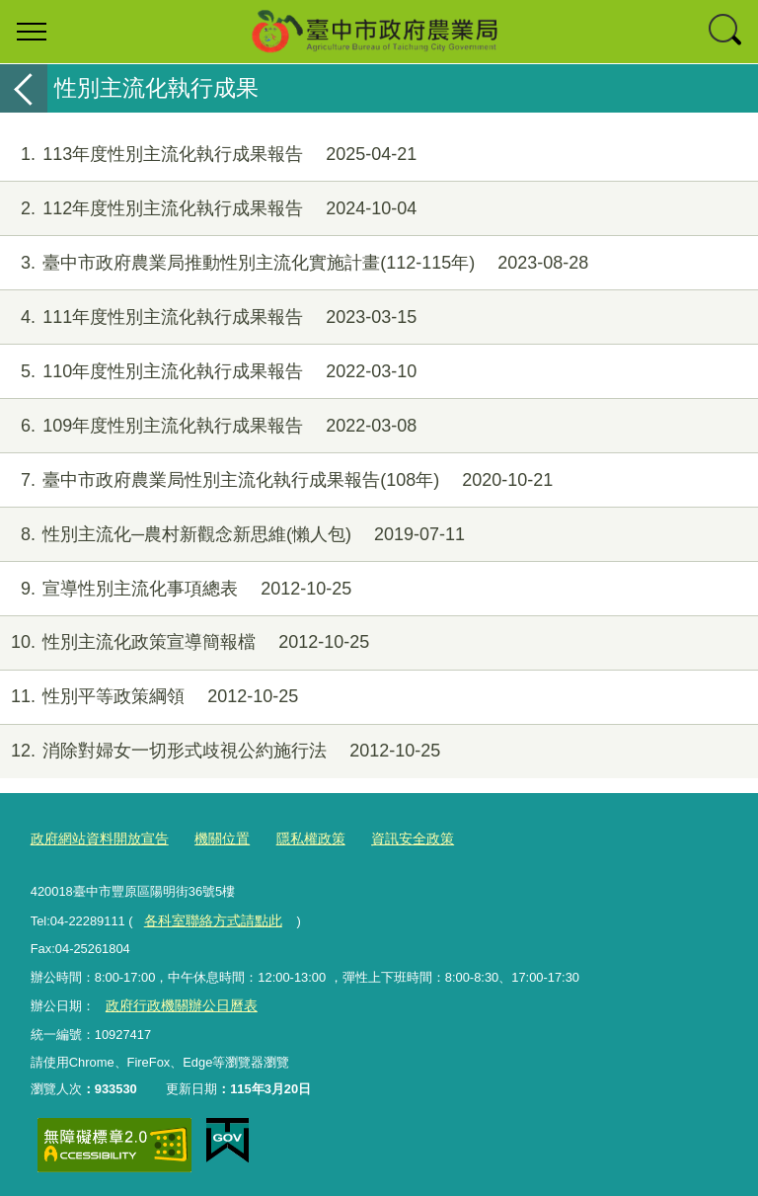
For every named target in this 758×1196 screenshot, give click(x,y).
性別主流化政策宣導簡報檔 (184, 642)
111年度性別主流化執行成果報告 (208, 317)
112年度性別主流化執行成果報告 (208, 209)
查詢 (726, 31)
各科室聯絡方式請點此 (207, 917)
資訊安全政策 (390, 838)
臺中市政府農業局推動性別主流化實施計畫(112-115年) (294, 263)
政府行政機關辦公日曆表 (175, 1001)
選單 (31, 31)
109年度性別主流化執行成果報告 (208, 426)
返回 (23, 88)
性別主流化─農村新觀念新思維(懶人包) (232, 534)
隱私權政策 (295, 838)
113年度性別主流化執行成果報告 (208, 154)
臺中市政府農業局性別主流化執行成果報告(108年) (276, 480)
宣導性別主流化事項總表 (175, 589)
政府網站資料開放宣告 (95, 838)
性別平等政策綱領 (149, 696)
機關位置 (210, 838)
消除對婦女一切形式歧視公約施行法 (220, 751)
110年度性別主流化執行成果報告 (208, 372)
